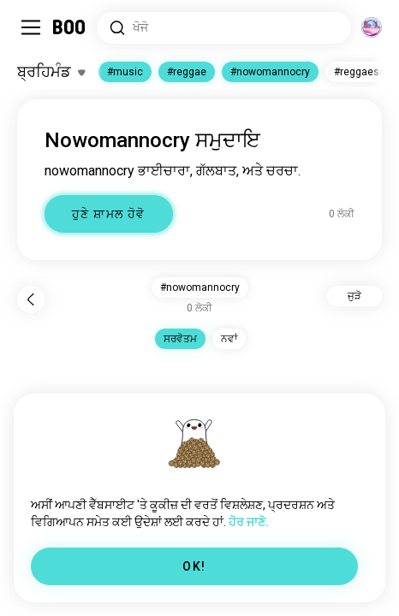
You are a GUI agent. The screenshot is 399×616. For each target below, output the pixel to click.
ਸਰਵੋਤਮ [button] (180, 339)
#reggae (186, 72)
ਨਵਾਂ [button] (229, 339)
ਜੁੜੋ (354, 296)
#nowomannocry (270, 72)
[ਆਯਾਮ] (371, 27)
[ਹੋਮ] (69, 27)
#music (125, 72)
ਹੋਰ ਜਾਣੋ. (249, 522)
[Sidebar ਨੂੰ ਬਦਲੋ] (31, 27)
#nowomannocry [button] (200, 287)
